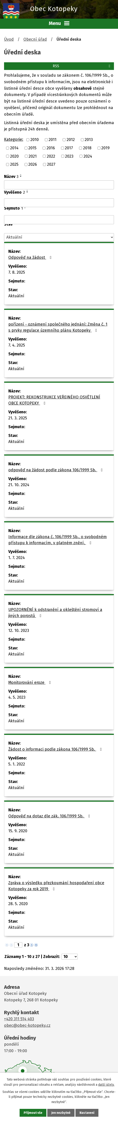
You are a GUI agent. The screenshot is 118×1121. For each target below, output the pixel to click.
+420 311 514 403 (19, 1018)
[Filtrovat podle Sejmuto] (59, 219)
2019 (105, 147)
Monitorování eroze (30, 682)
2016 (51, 147)
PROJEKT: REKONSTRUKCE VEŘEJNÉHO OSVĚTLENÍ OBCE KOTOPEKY (54, 400)
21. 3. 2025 (17, 418)
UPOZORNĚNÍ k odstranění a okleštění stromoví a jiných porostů (55, 612)
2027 (51, 164)
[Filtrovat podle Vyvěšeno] (59, 202)
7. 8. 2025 (16, 272)
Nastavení (86, 1113)
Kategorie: (13, 139)
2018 (87, 147)
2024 (88, 156)
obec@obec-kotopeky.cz (27, 1025)
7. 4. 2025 (16, 345)
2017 (69, 147)
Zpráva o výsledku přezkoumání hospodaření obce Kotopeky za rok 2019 (56, 885)
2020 (14, 156)
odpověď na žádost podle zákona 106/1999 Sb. (56, 470)
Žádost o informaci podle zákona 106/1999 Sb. (55, 749)
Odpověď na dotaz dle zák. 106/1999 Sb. (50, 816)
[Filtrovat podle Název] (59, 184)
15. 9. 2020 (17, 830)
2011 (53, 139)
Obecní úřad (35, 39)
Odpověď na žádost (30, 257)
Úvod (9, 39)
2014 (14, 147)
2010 (34, 139)
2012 (71, 139)
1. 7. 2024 (16, 557)
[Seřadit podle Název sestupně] (20, 176)
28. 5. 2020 (18, 903)
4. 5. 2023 (16, 697)
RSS (82, 66)
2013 (89, 139)
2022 (51, 156)
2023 (69, 156)
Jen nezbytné (60, 1113)
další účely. (106, 1084)
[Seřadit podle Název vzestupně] (20, 174)
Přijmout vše (33, 1113)
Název (11, 176)
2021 (33, 156)
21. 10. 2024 (18, 484)
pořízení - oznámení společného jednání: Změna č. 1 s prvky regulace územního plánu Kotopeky (57, 327)
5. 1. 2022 (16, 764)
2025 (14, 164)
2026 (32, 164)
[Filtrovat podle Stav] (59, 237)
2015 (32, 147)
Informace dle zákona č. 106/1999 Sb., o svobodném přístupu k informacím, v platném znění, (57, 539)
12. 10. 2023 (18, 630)
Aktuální (16, 295)
